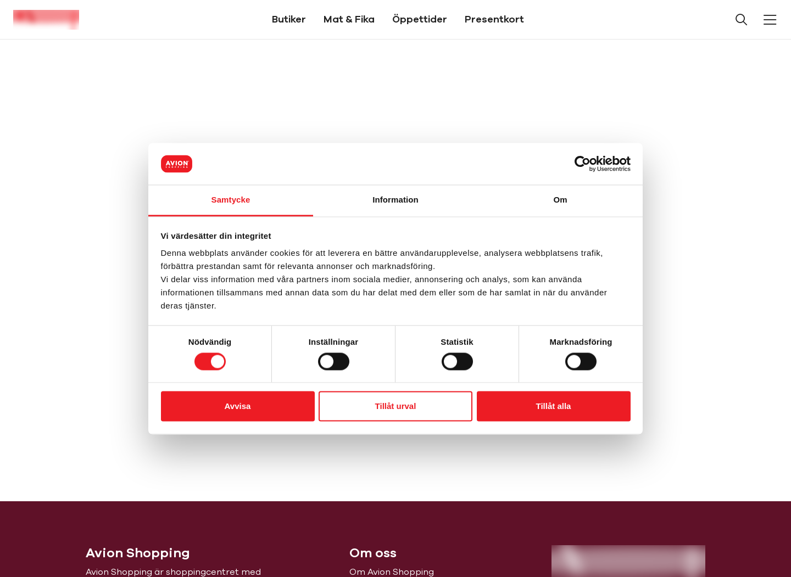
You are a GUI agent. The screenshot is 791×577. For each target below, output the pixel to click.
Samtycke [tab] (230, 200)
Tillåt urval (395, 406)
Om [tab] (560, 200)
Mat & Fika (349, 19)
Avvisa (238, 406)
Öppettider (419, 19)
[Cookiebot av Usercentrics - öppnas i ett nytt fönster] (582, 163)
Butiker (289, 19)
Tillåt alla (553, 406)
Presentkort (494, 19)
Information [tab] (395, 200)
